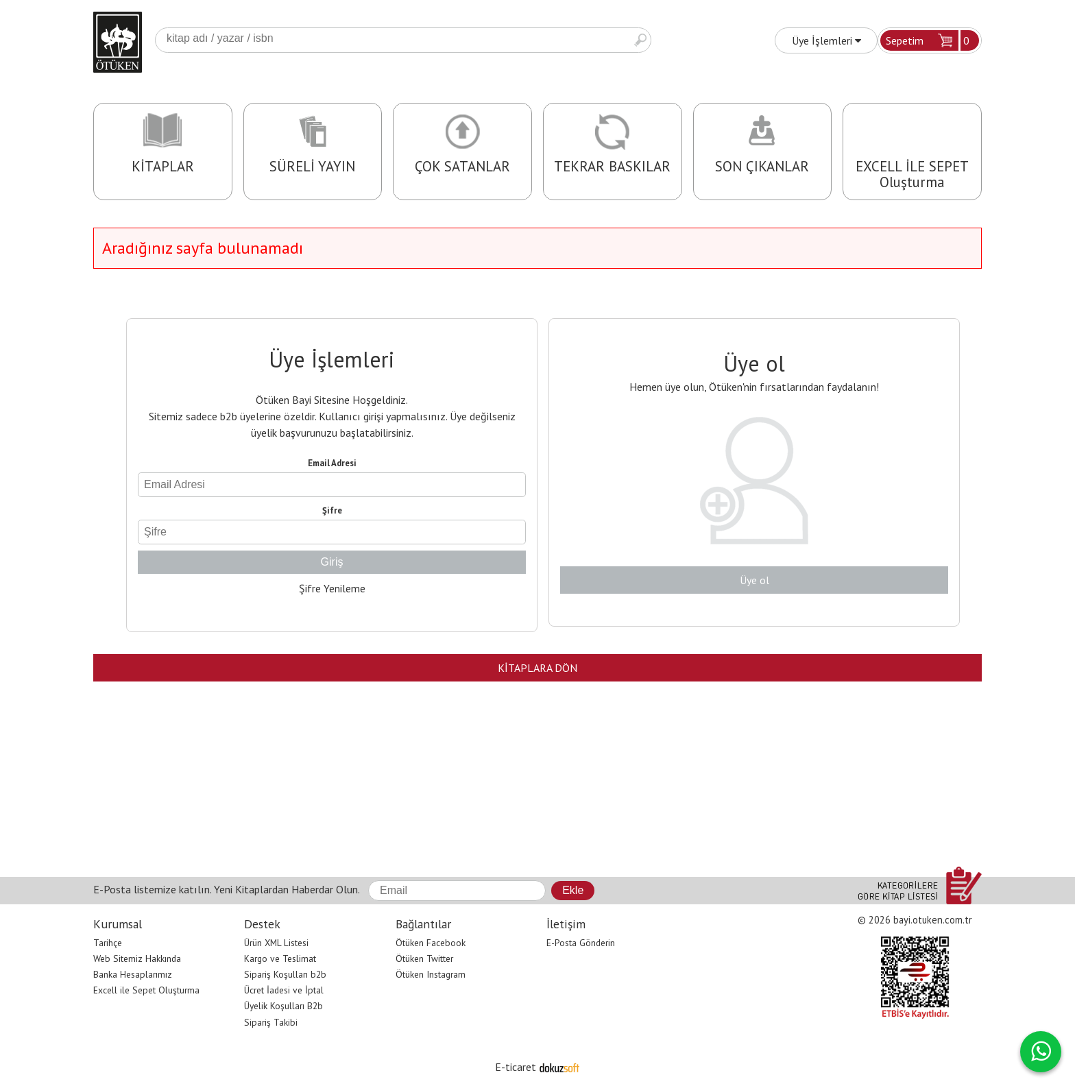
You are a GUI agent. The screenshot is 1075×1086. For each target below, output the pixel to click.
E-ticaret (515, 1067)
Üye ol (754, 580)
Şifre (332, 510)
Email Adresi (332, 463)
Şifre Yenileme (332, 588)
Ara (640, 40)
